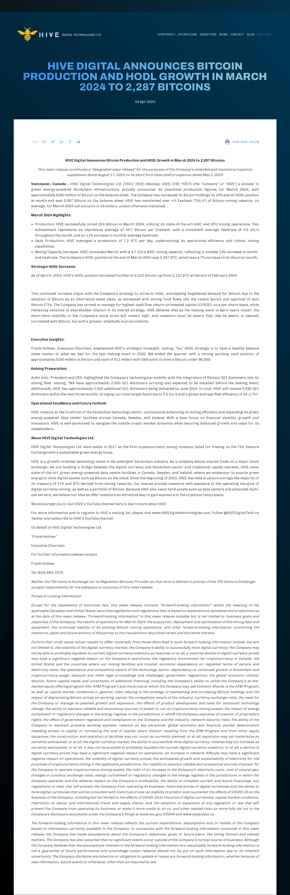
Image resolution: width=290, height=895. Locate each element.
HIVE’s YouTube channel (93, 518)
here (119, 504)
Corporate (166, 34)
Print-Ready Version (245, 141)
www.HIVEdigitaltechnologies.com (181, 513)
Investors (208, 34)
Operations (187, 34)
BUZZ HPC (264, 34)
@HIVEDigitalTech (239, 513)
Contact (237, 34)
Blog (250, 34)
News (223, 34)
